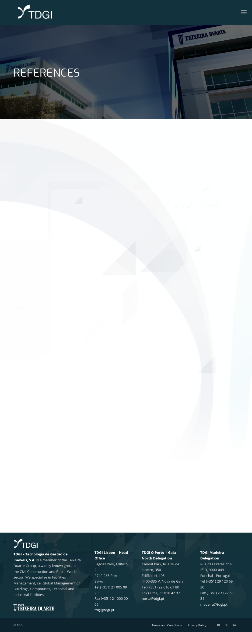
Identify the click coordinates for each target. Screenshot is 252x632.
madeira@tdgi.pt (214, 604)
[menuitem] (244, 12)
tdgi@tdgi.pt (104, 610)
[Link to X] (226, 625)
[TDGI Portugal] (34, 12)
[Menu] (244, 12)
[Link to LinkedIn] (234, 625)
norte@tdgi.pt (153, 598)
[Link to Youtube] (218, 625)
